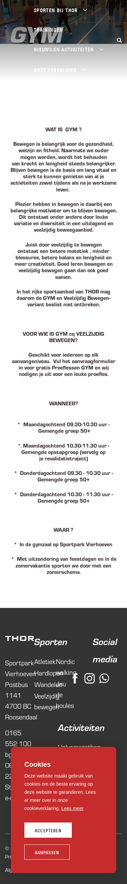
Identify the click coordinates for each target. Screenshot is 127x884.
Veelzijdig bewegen (41, 701)
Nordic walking (63, 667)
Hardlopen (41, 672)
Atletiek (41, 661)
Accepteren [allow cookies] (48, 830)
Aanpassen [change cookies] (47, 852)
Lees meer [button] (72, 808)
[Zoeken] (119, 40)
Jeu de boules (63, 694)
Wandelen (41, 684)
